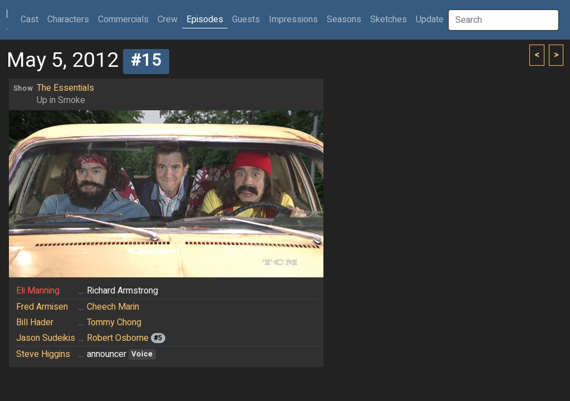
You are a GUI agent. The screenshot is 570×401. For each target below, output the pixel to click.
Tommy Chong (114, 322)
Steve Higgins (43, 354)
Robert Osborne (118, 338)
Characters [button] (68, 19)
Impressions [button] (293, 19)
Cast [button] (32, 19)
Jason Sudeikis (45, 338)
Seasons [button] (344, 19)
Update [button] (430, 19)
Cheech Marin (113, 307)
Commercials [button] (123, 19)
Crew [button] (168, 19)
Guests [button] (246, 19)
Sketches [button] (388, 19)
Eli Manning (38, 290)
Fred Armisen (42, 307)
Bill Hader (34, 322)
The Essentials (65, 88)
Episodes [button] (204, 19)
